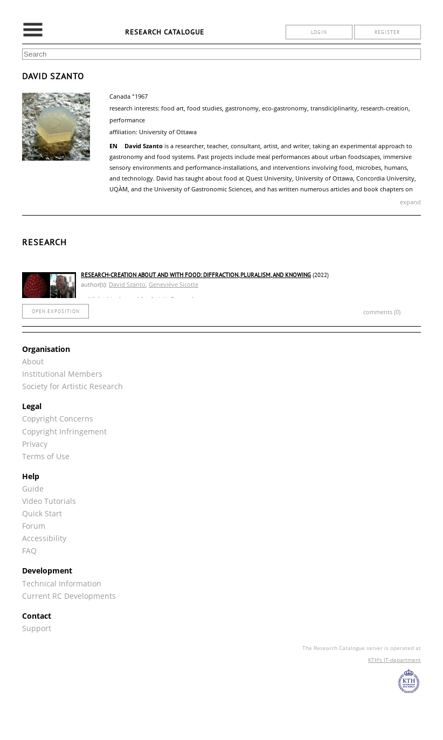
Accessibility (44, 538)
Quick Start (42, 513)
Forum (33, 526)
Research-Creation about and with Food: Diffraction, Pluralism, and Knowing (196, 275)
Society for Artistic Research (72, 386)
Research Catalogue (164, 32)
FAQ (29, 550)
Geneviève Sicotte (173, 284)
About (33, 361)
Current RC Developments (69, 596)
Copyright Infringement (64, 431)
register (387, 32)
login (319, 32)
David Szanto (127, 284)
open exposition (56, 311)
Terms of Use (46, 456)
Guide (33, 488)
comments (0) (381, 312)
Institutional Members (62, 374)
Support (36, 628)
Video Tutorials (49, 501)
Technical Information (61, 583)
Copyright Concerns (57, 418)
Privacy (34, 444)
